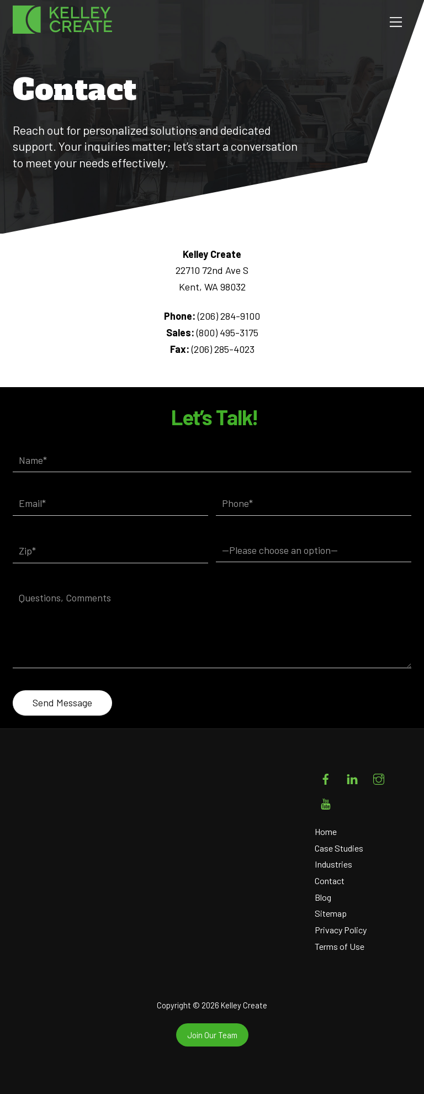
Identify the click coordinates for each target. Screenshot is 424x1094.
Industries (333, 864)
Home (326, 831)
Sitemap (331, 913)
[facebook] (326, 776)
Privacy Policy (341, 929)
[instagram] (379, 776)
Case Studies (339, 848)
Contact (329, 880)
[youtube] (326, 801)
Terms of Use (339, 946)
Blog (323, 897)
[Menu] (396, 21)
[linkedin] (352, 776)
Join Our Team (212, 1035)
